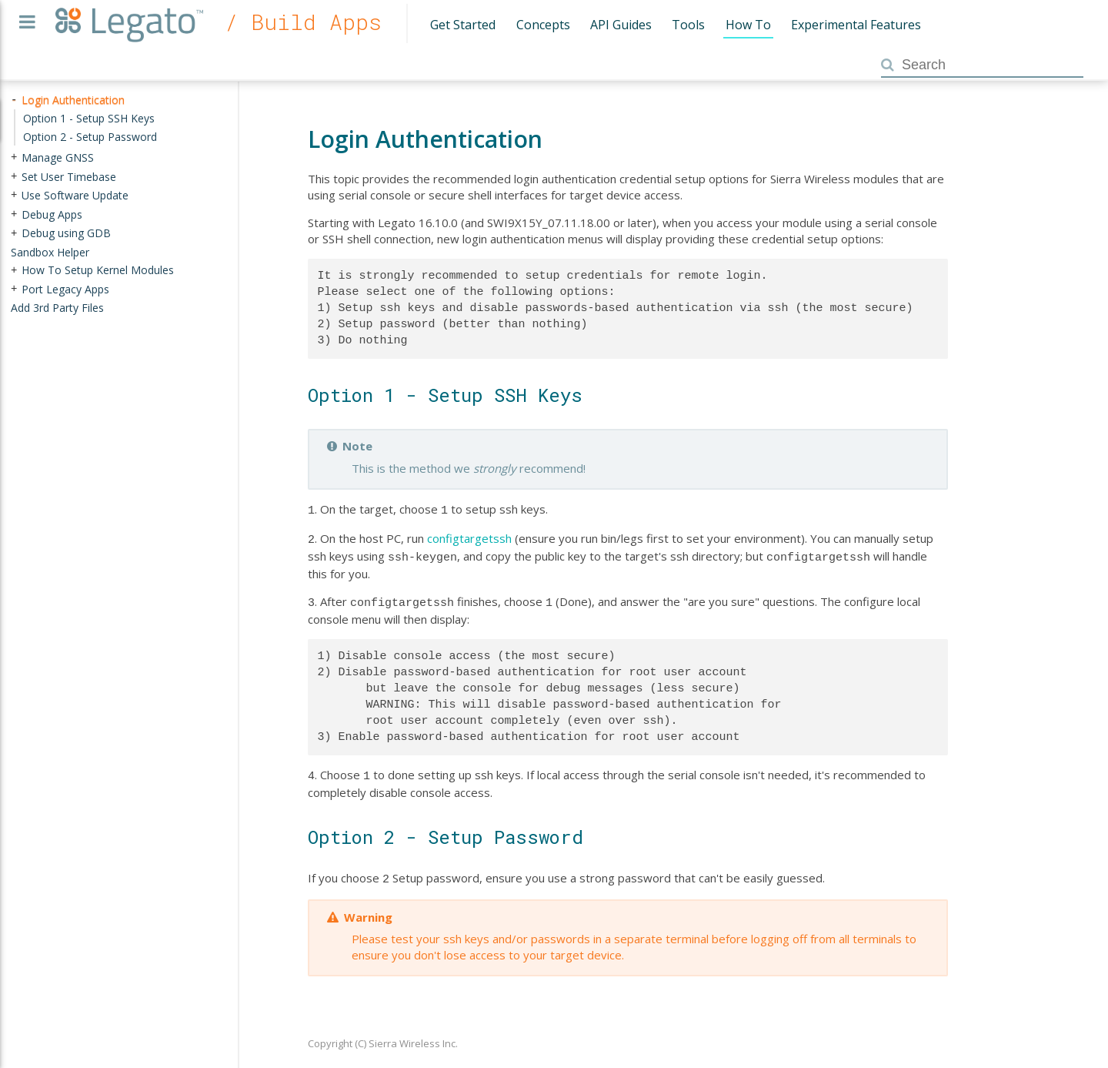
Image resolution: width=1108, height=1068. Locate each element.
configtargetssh (469, 536)
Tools (688, 24)
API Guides (621, 24)
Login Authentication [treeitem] (73, 99)
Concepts (543, 24)
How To (748, 24)
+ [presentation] (14, 157)
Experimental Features (856, 24)
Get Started (463, 24)
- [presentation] (14, 99)
